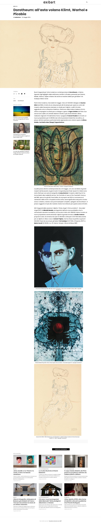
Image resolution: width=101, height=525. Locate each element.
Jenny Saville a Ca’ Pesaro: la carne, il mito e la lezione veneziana (23, 472)
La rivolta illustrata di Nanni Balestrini (48, 472)
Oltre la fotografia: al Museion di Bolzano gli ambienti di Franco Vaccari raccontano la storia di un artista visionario (24, 501)
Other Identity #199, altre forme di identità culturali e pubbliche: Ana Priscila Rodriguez (75, 501)
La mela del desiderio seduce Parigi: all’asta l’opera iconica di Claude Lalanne (21, 153)
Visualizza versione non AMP (55, 521)
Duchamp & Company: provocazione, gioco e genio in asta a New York (21, 136)
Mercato (15, 6)
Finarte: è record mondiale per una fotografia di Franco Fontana (21, 119)
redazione (18, 17)
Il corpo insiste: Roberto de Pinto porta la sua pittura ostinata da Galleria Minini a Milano (75, 472)
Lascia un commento (61, 449)
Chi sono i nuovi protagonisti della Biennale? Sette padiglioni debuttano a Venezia (50, 501)
